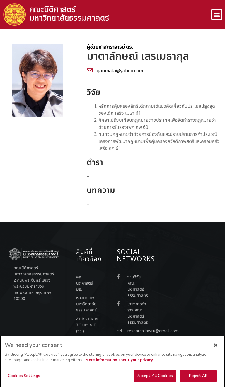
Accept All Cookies (155, 378)
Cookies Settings (24, 378)
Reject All (198, 378)
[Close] (215, 348)
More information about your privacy (119, 363)
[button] (216, 14)
